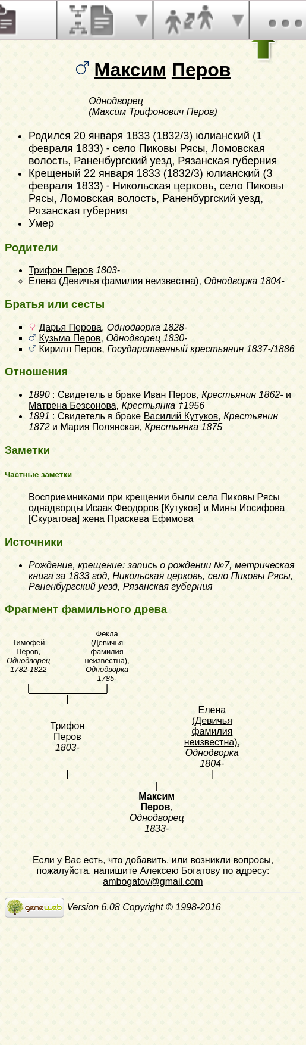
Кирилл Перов (70, 349)
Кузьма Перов (69, 338)
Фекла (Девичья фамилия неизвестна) (105, 647)
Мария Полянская (99, 427)
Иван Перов (170, 395)
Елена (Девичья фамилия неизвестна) (113, 281)
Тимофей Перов (28, 647)
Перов (201, 69)
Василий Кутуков (181, 416)
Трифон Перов (61, 270)
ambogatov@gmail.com (153, 881)
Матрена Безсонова (72, 405)
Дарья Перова (70, 327)
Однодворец (116, 101)
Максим (130, 69)
